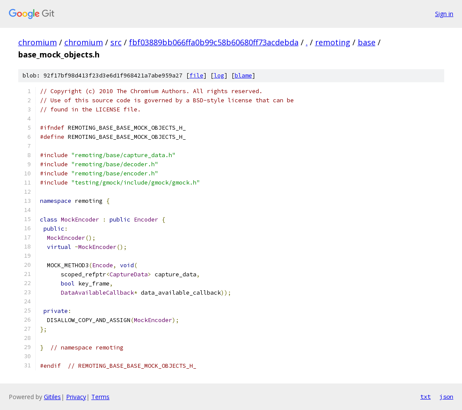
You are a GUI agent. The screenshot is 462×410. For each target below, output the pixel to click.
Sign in (444, 14)
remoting (332, 42)
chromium (37, 42)
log (219, 75)
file (196, 75)
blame (243, 75)
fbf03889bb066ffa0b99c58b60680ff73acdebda (214, 42)
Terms (100, 397)
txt (425, 396)
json (446, 396)
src (116, 42)
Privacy (76, 397)
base (367, 42)
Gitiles (52, 397)
